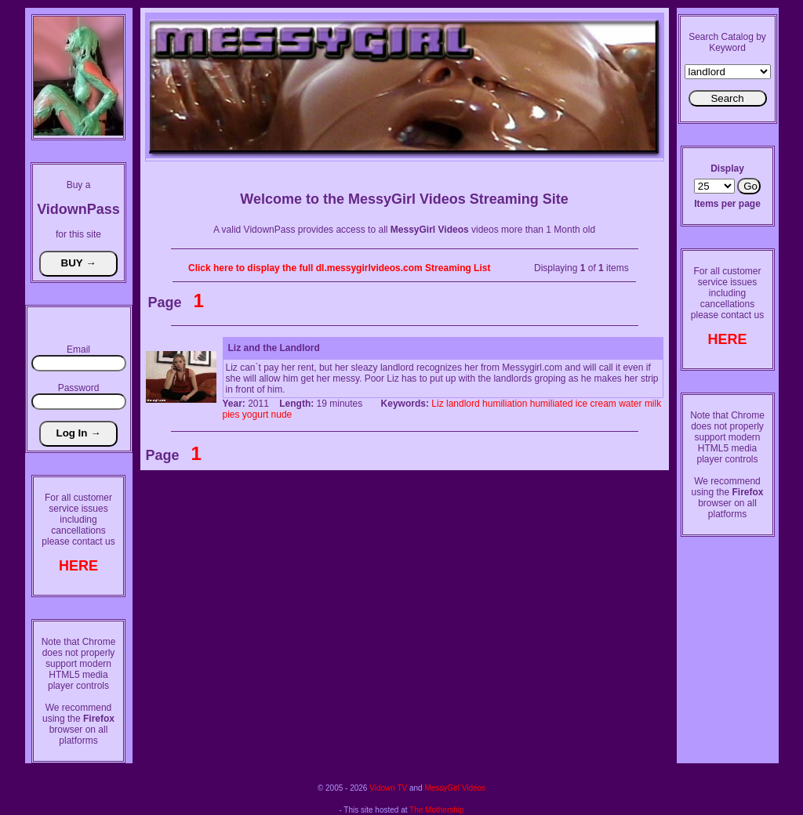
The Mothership (436, 810)
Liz (437, 403)
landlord (463, 403)
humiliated (551, 403)
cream (603, 403)
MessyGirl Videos (454, 788)
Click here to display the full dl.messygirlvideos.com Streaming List (339, 268)
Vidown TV (388, 788)
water (630, 403)
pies (231, 414)
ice (581, 403)
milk (653, 403)
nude (281, 414)
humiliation (504, 403)
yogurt (255, 414)
